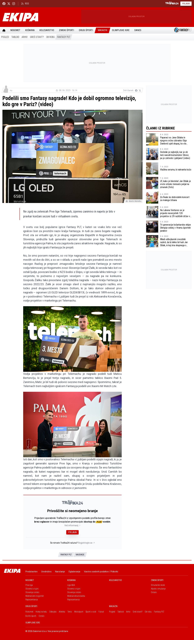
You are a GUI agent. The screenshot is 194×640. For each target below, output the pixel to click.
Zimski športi (66, 30)
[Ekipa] (40, 17)
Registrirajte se (86, 543)
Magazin (102, 30)
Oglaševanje (74, 571)
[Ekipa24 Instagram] (13, 3)
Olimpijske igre (120, 30)
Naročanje (60, 571)
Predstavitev (31, 571)
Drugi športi (86, 30)
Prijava (186, 3)
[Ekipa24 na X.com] (8, 3)
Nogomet (15, 30)
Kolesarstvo (46, 30)
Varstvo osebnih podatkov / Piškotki (101, 571)
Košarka (30, 30)
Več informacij (72, 525)
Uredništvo (46, 571)
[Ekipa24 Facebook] (3, 3)
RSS (25, 3)
